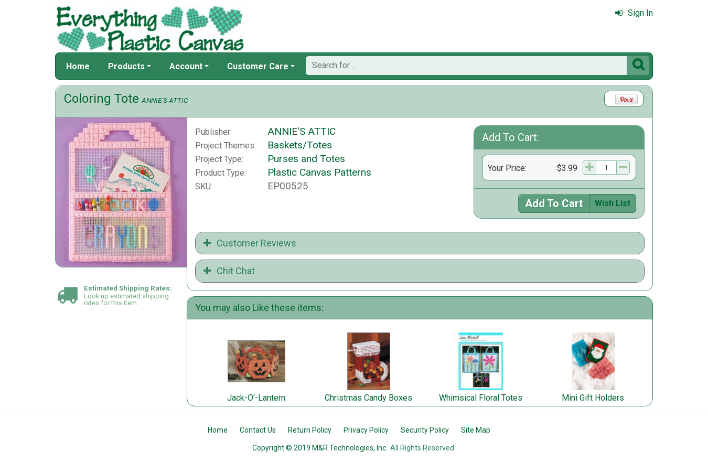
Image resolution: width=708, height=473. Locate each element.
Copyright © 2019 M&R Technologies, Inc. (320, 448)
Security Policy (425, 430)
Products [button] (126, 66)
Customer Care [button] (257, 66)
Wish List (612, 203)
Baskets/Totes (299, 145)
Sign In (634, 13)
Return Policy (309, 430)
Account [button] (185, 66)
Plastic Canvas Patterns (319, 172)
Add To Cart (554, 203)
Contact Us (258, 430)
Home (78, 66)
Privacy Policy (366, 430)
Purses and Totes (306, 159)
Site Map (475, 430)
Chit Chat (229, 270)
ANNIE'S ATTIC (165, 100)
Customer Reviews (249, 243)
